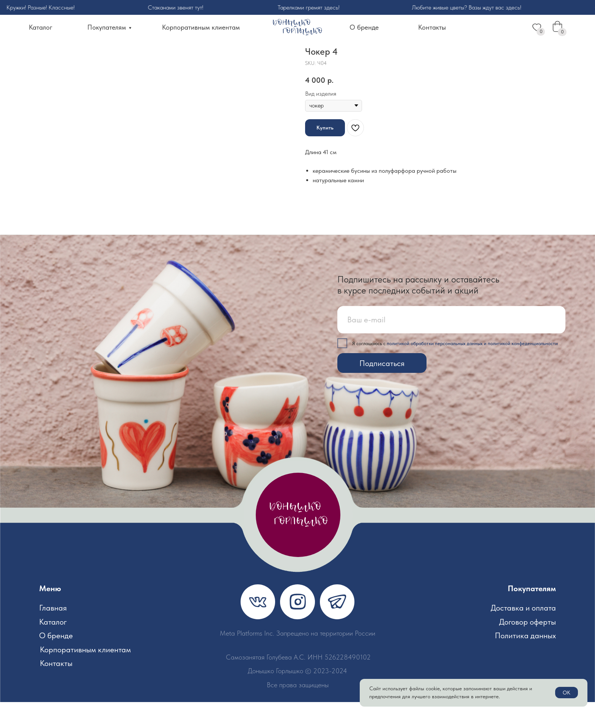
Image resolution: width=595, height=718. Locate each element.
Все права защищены (298, 701)
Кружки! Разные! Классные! (48, 7)
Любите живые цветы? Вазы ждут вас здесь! (474, 7)
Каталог (40, 27)
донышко (295, 523)
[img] (258, 617)
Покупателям (106, 27)
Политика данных (525, 651)
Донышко (291, 23)
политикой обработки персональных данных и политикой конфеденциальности (472, 359)
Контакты (432, 27)
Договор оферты (527, 637)
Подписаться (382, 379)
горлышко (302, 31)
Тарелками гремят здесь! (316, 7)
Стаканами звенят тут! (183, 7)
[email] (451, 335)
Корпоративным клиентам (201, 27)
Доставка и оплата (523, 623)
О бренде (364, 27)
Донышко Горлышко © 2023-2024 (297, 687)
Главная (53, 623)
